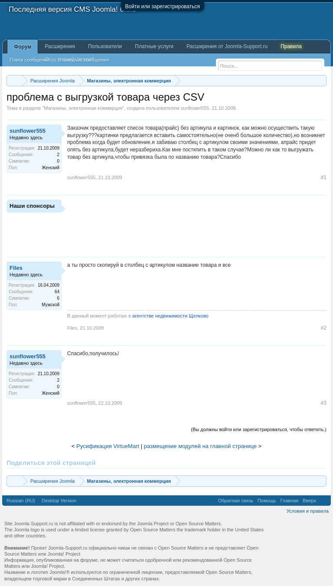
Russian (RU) (21, 500)
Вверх (309, 500)
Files (16, 268)
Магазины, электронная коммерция (83, 108)
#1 (323, 177)
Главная (289, 500)
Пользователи (105, 46)
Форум (22, 47)
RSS (323, 501)
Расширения (60, 46)
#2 (323, 328)
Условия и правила (308, 511)
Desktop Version (59, 500)
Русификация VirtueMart (107, 446)
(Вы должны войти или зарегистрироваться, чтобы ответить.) (258, 429)
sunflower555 (195, 108)
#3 (323, 403)
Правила (291, 46)
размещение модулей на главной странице (200, 446)
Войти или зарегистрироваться (162, 6)
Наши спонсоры (32, 206)
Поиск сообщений (29, 59)
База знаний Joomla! (69, 59)
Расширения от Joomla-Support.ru (227, 46)
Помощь (267, 500)
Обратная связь (235, 500)
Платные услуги (154, 46)
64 (57, 291)
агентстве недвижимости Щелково (170, 315)
